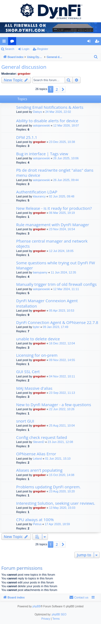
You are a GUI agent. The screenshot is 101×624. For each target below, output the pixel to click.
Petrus (37, 524)
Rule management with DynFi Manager (52, 224)
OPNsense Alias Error (36, 453)
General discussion (23, 66)
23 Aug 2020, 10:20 (62, 491)
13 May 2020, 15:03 (62, 507)
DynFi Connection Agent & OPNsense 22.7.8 (57, 322)
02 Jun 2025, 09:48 (61, 196)
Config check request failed (41, 437)
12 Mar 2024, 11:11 (66, 289)
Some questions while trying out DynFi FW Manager (55, 265)
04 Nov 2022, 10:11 (62, 376)
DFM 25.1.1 (26, 137)
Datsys (37, 111)
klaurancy (39, 196)
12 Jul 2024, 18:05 (61, 251)
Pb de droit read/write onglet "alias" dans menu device (54, 172)
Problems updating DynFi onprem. (48, 486)
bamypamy (40, 272)
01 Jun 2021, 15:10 (58, 458)
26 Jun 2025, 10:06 (66, 158)
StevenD (38, 441)
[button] (63, 89)
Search (9, 49)
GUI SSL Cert (28, 371)
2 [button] (57, 89)
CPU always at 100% (35, 519)
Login (25, 49)
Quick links (5, 42)
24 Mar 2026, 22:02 (58, 111)
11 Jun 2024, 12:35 (63, 272)
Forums (13, 42)
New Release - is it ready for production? (54, 208)
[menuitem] (95, 57)
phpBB (37, 606)
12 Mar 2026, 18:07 (66, 125)
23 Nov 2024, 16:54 (62, 229)
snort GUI (25, 421)
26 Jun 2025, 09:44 (66, 180)
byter (36, 327)
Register (42, 49)
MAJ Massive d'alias (34, 388)
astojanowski (41, 125)
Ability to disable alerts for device (47, 120)
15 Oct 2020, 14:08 (61, 475)
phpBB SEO (59, 614)
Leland (37, 458)
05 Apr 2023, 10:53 (61, 310)
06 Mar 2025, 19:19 (62, 212)
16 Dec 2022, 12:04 (62, 343)
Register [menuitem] (98, 42)
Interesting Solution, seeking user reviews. (55, 503)
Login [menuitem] (90, 42)
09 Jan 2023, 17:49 (55, 327)
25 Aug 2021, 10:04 (62, 425)
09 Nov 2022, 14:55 (62, 360)
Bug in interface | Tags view (42, 153)
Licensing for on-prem (36, 355)
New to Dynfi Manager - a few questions (53, 404)
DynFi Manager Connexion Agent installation (47, 303)
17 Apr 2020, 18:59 (57, 524)
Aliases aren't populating (39, 470)
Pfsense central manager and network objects (52, 243)
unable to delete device (38, 338)
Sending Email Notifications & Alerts (49, 107)
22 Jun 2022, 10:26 (61, 409)
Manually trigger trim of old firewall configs (56, 284)
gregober (24, 73)
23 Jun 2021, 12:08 (60, 441)
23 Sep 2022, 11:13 (62, 392)
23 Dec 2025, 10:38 (62, 141)
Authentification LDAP (36, 191)
